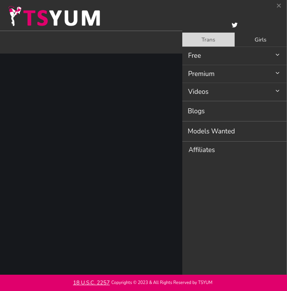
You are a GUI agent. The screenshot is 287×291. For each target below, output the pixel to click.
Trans (208, 39)
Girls (260, 39)
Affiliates (201, 150)
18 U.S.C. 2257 (91, 282)
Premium (201, 73)
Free (194, 55)
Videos (198, 91)
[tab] (208, 40)
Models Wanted (211, 131)
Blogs (196, 111)
